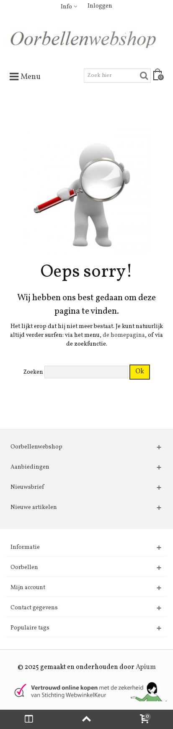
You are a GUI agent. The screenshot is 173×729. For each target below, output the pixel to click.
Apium (146, 667)
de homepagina (124, 335)
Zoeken (33, 372)
